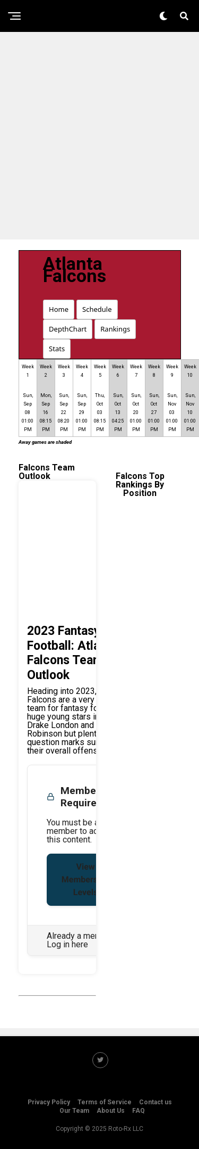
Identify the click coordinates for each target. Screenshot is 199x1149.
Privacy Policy (49, 1102)
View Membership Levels (85, 879)
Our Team (74, 1110)
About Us (111, 1110)
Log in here (67, 944)
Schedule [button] (96, 309)
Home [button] (58, 309)
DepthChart (67, 329)
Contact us (155, 1102)
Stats (57, 348)
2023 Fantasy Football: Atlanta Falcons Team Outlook (72, 653)
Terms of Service (104, 1102)
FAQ (138, 1110)
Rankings (115, 329)
